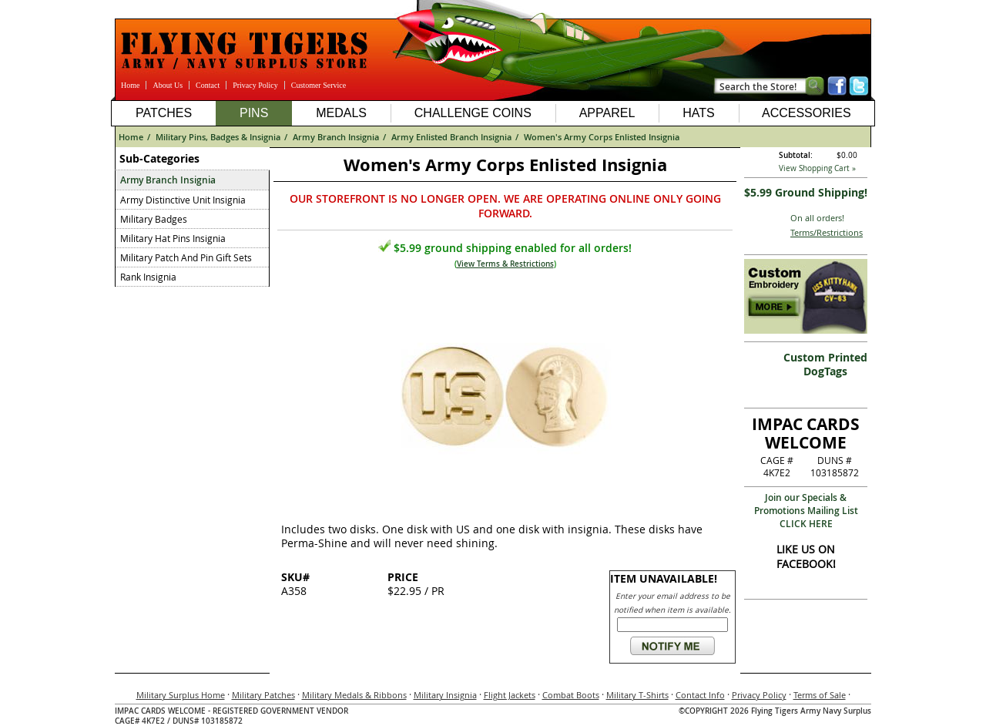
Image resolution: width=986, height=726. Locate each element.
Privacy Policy (255, 85)
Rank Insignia (148, 277)
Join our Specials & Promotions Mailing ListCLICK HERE (806, 510)
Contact (208, 85)
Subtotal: (796, 155)
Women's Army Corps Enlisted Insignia (601, 137)
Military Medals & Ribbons (354, 695)
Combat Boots (570, 695)
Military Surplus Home (180, 695)
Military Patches (263, 695)
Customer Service (318, 85)
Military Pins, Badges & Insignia (218, 137)
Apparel (607, 112)
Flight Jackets (509, 695)
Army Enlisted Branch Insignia (451, 137)
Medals (341, 112)
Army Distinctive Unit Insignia (183, 199)
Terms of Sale (819, 695)
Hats (698, 112)
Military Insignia (445, 695)
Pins (254, 112)
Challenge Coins (473, 112)
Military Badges (153, 219)
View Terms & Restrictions (505, 264)
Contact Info (700, 695)
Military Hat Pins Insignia (173, 238)
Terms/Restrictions (826, 232)
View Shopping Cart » (817, 168)
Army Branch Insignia (336, 137)
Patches (164, 112)
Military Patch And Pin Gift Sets (186, 257)
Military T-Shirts (637, 695)
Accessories (806, 112)
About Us (168, 85)
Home (130, 85)
